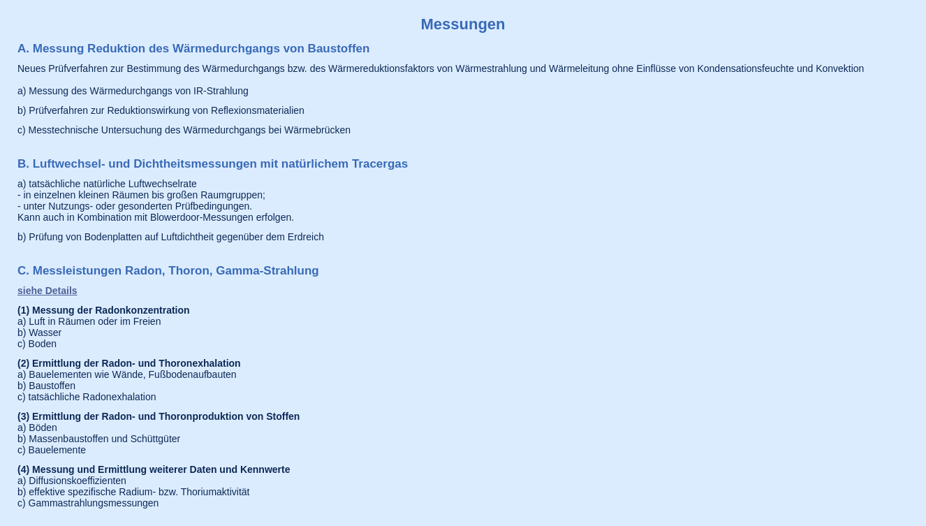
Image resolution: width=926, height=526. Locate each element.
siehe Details (47, 290)
